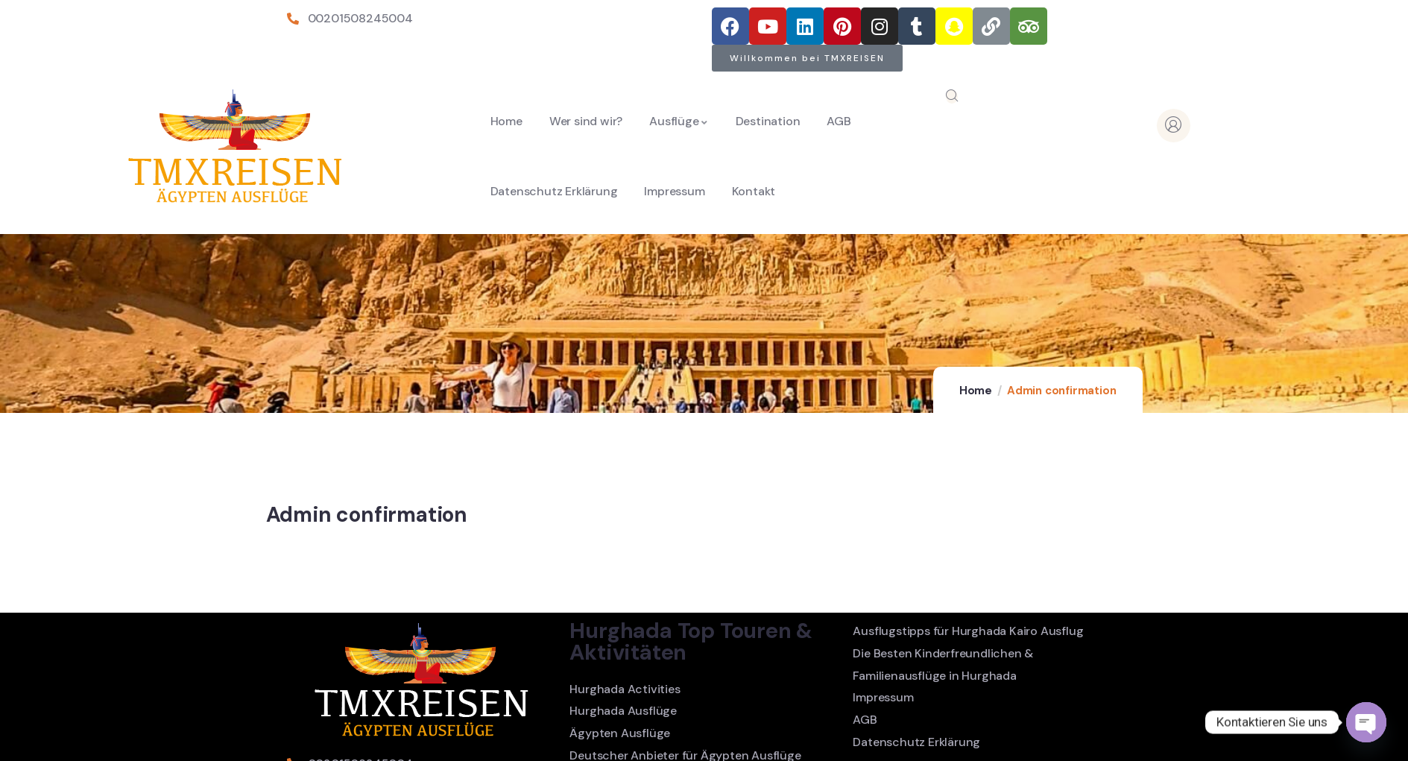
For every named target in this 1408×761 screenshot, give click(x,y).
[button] (807, 58)
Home (975, 390)
